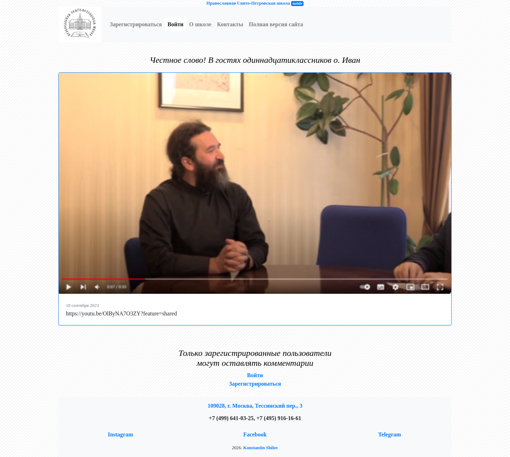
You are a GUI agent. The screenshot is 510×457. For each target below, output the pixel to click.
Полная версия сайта (276, 24)
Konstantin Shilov (260, 447)
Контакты (230, 24)
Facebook (255, 434)
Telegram (389, 434)
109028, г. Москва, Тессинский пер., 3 (255, 406)
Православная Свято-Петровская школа (248, 3)
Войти (175, 24)
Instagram (120, 434)
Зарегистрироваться (136, 24)
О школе (200, 24)
